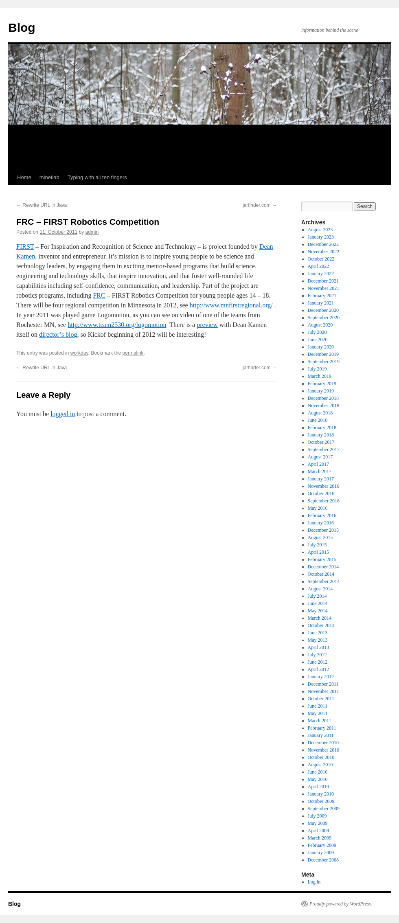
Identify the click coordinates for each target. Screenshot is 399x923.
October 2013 (321, 625)
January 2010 (321, 794)
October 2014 (321, 574)
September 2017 (324, 449)
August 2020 (320, 325)
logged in (62, 413)
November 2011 (323, 691)
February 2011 (322, 728)
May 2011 (318, 713)
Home (24, 177)
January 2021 (321, 303)
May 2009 (318, 823)
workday (79, 353)
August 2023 (320, 229)
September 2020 (324, 317)
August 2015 (320, 537)
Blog (21, 27)
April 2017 (318, 464)
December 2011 (323, 684)
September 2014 (324, 581)
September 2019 (324, 361)
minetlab (49, 177)
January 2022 (321, 273)
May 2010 (318, 779)
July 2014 (317, 596)
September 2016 (324, 501)
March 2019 (319, 376)
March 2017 (319, 471)
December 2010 (323, 742)
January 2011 (321, 735)
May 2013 (318, 640)
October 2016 (321, 493)
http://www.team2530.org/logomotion (117, 324)
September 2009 (324, 808)
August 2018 (320, 413)
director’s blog (58, 334)
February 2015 (322, 559)
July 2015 (317, 545)
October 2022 (321, 259)
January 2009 (321, 852)
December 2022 (323, 244)
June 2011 (318, 706)
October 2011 (321, 699)
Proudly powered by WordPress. (340, 904)
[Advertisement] (199, 147)
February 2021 (322, 295)
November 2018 (324, 405)
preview (207, 324)
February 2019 (322, 383)
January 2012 (321, 677)
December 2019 (323, 354)
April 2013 (318, 647)
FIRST (25, 246)
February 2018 (322, 427)
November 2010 (324, 750)
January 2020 (321, 347)
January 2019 (321, 391)
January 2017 (321, 479)
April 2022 (318, 266)
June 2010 (318, 772)
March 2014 (319, 618)
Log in (314, 882)
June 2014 (318, 603)
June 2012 (318, 662)
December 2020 (323, 310)
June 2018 (318, 420)
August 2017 (320, 457)
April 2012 (318, 669)
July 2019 (317, 369)
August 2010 (320, 764)
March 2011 (319, 720)
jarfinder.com (260, 205)
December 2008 (323, 860)
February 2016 (322, 515)
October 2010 (321, 757)
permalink (133, 353)
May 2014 (318, 611)
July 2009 (317, 816)
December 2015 (323, 530)
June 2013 (318, 633)
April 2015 (318, 552)
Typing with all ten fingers (97, 177)
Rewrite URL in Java (41, 205)
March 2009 (319, 838)
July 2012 (317, 655)
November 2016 (324, 486)
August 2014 (320, 589)
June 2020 (318, 339)
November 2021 (324, 288)
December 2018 (323, 398)
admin (92, 232)
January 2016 (321, 523)
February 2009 (322, 845)
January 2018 (321, 435)
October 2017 (321, 442)
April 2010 (318, 786)
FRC (99, 295)
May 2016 (318, 508)
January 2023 (321, 237)
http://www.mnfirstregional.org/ (231, 305)
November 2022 (324, 251)
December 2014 (323, 567)
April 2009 (318, 830)
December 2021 (323, 281)
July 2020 (317, 332)
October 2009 (321, 801)
